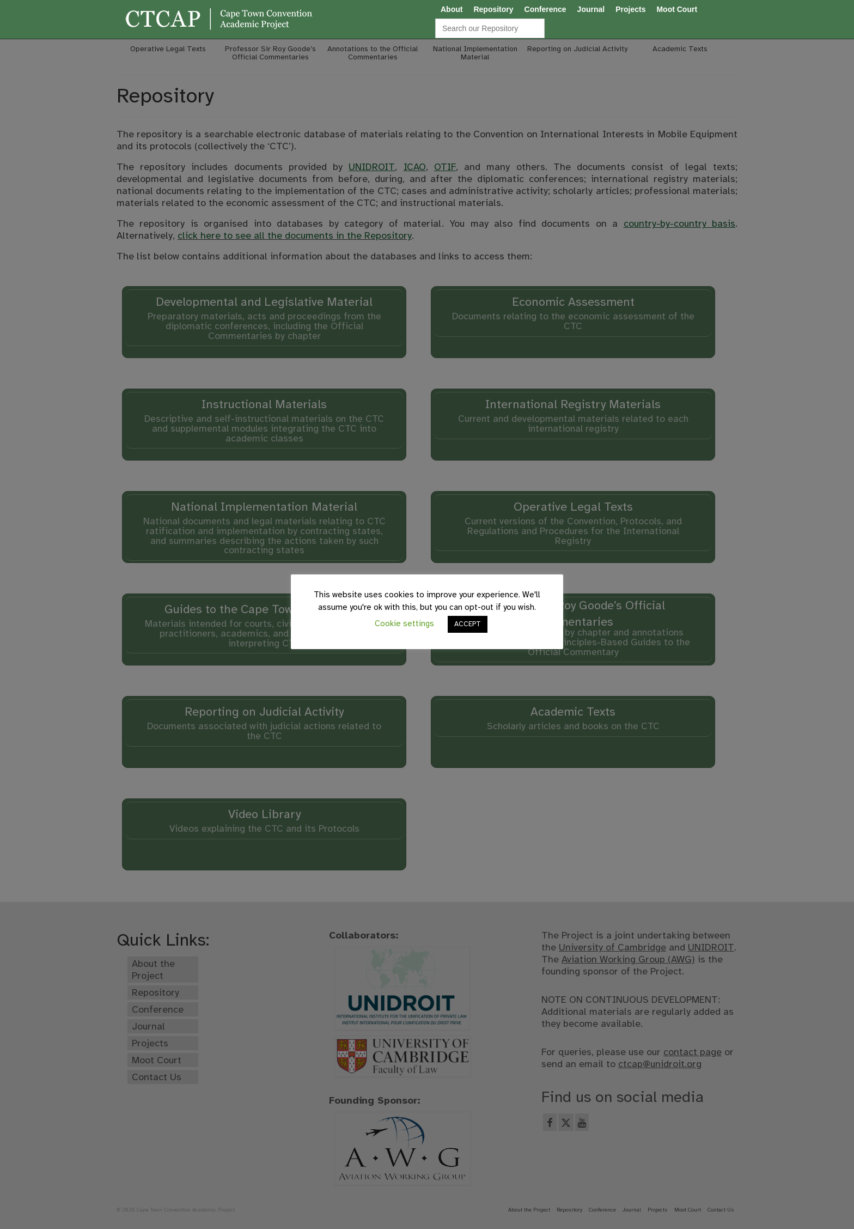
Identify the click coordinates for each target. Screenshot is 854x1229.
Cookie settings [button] (404, 623)
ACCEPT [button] (467, 624)
